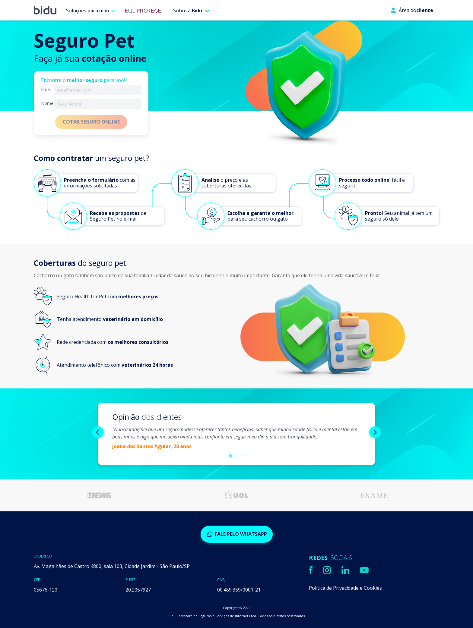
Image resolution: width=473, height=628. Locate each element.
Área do (411, 10)
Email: (46, 89)
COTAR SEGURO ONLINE (91, 121)
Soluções (87, 10)
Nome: (47, 103)
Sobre (187, 10)
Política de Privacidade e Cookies (345, 588)
